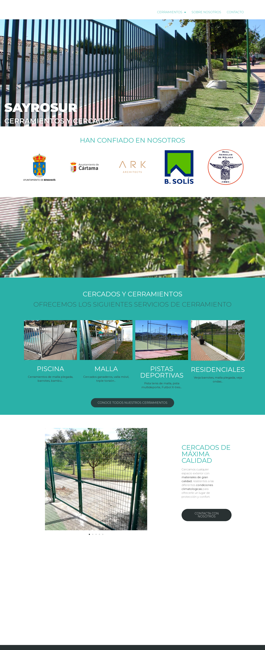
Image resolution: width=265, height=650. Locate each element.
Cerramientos (171, 12)
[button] (132, 388)
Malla (106, 369)
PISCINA (50, 369)
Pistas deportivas (161, 372)
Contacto (235, 12)
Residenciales (218, 370)
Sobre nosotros (206, 12)
